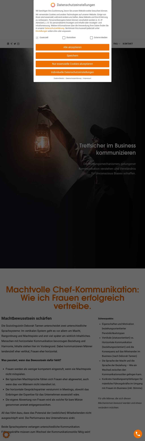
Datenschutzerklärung (54, 26)
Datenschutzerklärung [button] (74, 76)
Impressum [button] (87, 76)
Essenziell (42, 35)
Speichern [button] (72, 53)
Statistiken (69, 35)
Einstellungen (41, 29)
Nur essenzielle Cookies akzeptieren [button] (72, 61)
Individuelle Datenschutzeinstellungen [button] (72, 70)
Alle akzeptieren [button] (72, 44)
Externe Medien (98, 35)
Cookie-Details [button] (59, 76)
